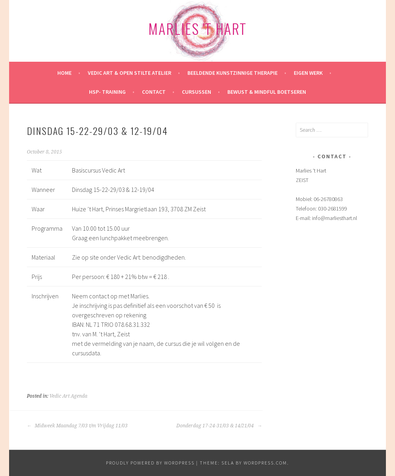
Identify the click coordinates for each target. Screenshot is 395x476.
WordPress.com (265, 463)
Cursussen (196, 91)
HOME (64, 72)
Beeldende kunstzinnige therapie (232, 72)
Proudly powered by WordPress (150, 463)
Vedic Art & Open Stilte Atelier (129, 72)
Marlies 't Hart (197, 28)
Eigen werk (308, 72)
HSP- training (107, 91)
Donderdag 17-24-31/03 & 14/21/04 (219, 426)
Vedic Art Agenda (68, 396)
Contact (154, 91)
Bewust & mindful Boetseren (266, 91)
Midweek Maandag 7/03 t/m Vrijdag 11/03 (77, 426)
